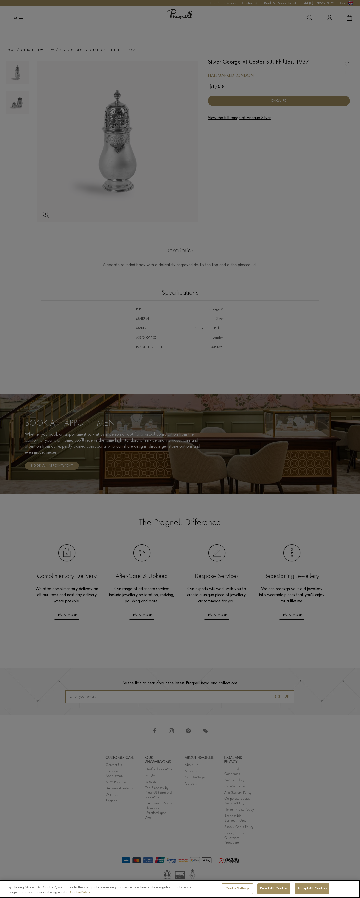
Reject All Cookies (274, 888)
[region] (180, 889)
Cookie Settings (237, 888)
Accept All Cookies (312, 888)
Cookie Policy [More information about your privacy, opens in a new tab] (80, 892)
